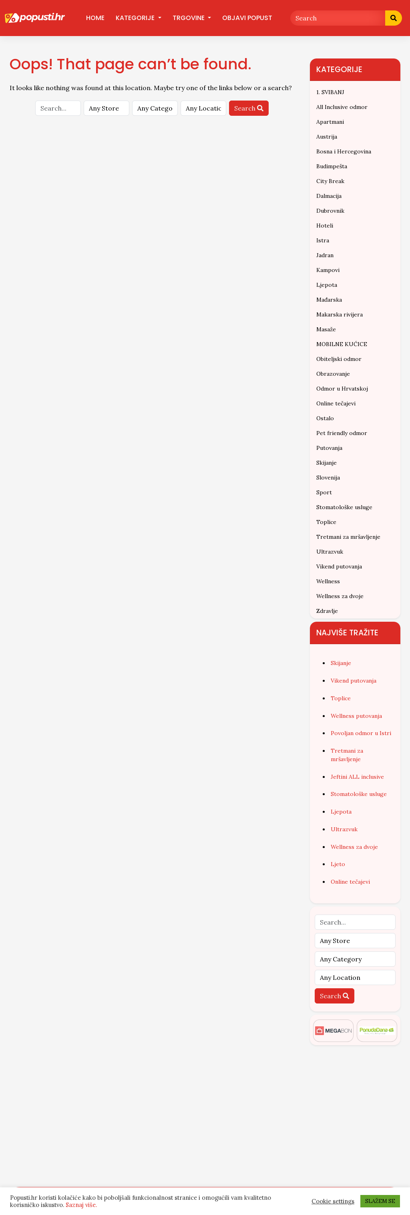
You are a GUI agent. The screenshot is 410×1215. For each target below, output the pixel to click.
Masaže (326, 329)
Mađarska (329, 299)
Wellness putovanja (356, 715)
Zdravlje (327, 611)
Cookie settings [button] (333, 1201)
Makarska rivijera (339, 314)
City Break (330, 181)
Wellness (328, 581)
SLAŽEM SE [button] (380, 1201)
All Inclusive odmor (342, 107)
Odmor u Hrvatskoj (342, 388)
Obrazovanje (333, 373)
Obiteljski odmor (339, 359)
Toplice (326, 522)
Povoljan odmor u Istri (361, 733)
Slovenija (328, 477)
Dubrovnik (330, 210)
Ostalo (325, 418)
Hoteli (324, 225)
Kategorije (136, 17)
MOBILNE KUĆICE (341, 344)
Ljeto (338, 864)
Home (95, 17)
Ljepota (326, 284)
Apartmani (330, 121)
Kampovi (328, 270)
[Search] (338, 18)
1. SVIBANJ (330, 92)
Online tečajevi (336, 403)
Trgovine (189, 17)
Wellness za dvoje (340, 596)
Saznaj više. (81, 1205)
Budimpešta (331, 166)
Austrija (326, 136)
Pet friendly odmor (341, 433)
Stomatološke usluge (344, 507)
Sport (324, 492)
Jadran (325, 255)
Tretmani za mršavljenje (348, 536)
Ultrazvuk (329, 551)
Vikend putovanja (339, 566)
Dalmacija (329, 195)
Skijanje (326, 462)
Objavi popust (247, 17)
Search (248, 108)
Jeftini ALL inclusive (357, 776)
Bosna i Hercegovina (343, 151)
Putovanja (329, 447)
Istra (322, 240)
